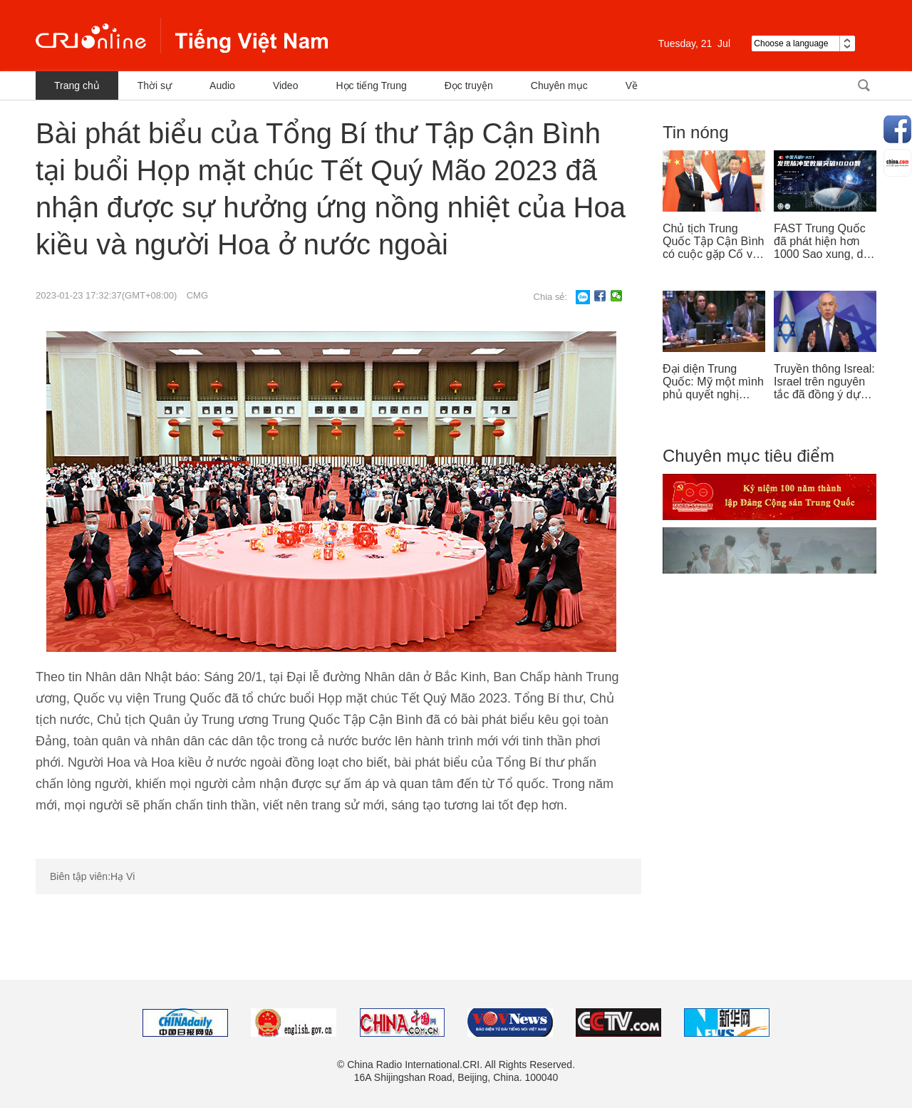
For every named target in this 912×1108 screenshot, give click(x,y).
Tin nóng (696, 132)
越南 (182, 35)
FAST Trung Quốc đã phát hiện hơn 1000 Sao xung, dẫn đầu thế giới (825, 241)
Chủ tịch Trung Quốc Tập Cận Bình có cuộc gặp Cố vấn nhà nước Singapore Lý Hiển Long (714, 241)
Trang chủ (77, 85)
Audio (222, 85)
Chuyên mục (559, 85)
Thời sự (155, 85)
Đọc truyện (469, 85)
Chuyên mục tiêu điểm (748, 455)
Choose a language (803, 43)
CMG (197, 295)
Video (286, 85)
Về (632, 85)
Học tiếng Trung (371, 85)
